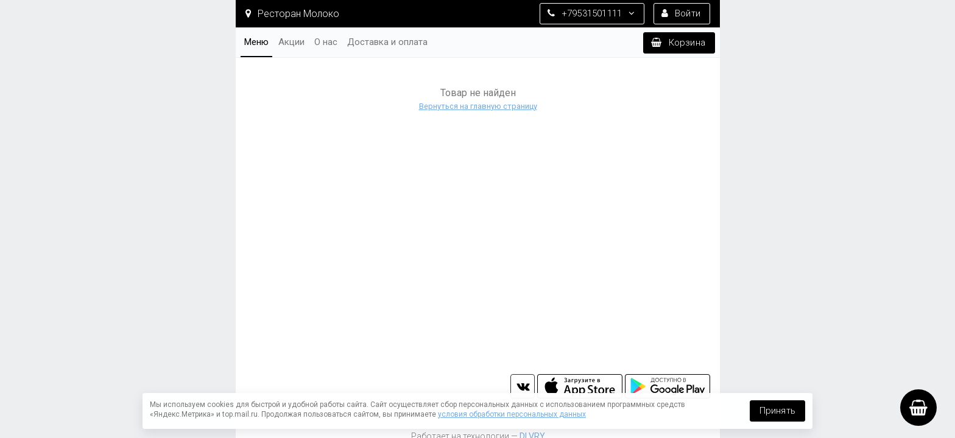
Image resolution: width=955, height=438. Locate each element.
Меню (256, 41)
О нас (325, 41)
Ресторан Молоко (292, 13)
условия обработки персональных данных (512, 414)
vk (522, 386)
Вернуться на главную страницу (477, 106)
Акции (291, 41)
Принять (777, 410)
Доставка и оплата (387, 41)
